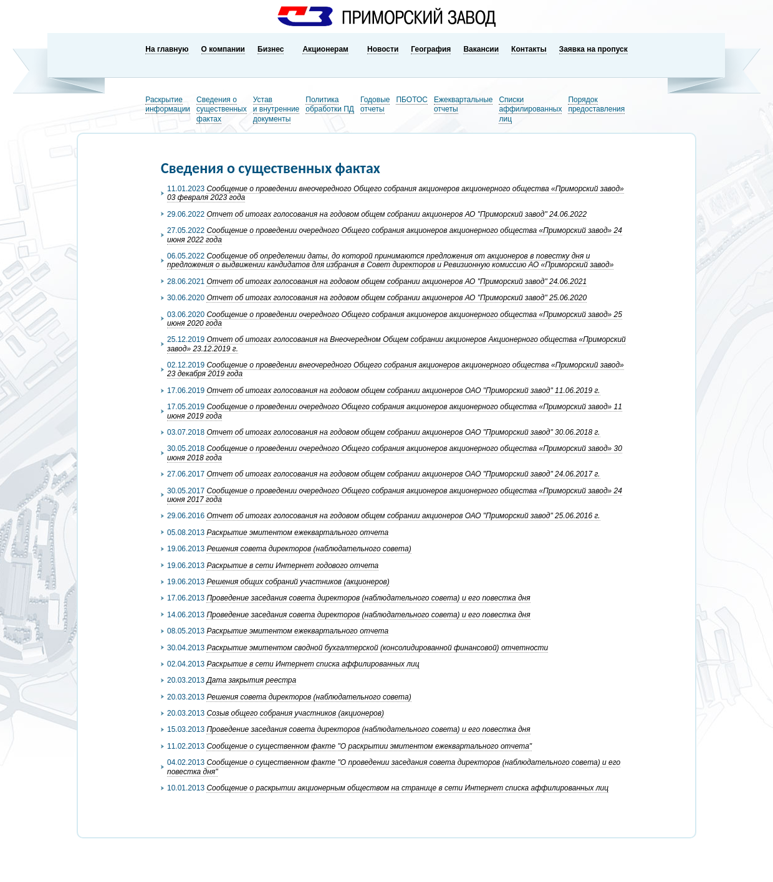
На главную (166, 49)
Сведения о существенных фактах (221, 109)
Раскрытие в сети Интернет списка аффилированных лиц (312, 664)
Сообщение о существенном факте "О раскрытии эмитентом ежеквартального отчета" (369, 746)
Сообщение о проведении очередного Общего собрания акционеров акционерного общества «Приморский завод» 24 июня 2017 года (394, 495)
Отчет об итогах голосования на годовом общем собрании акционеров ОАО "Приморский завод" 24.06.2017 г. (403, 474)
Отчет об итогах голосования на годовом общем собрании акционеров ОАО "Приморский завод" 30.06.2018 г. (403, 432)
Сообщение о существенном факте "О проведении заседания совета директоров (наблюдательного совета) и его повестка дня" (393, 766)
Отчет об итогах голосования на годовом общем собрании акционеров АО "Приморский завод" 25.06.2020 (396, 297)
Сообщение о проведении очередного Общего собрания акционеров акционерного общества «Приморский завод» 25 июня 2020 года (394, 319)
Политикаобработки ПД (329, 104)
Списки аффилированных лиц (530, 109)
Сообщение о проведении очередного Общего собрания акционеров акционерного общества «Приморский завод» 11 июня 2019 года (394, 411)
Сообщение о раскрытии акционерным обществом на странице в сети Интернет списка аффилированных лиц (407, 788)
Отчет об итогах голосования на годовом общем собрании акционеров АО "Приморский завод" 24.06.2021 (396, 281)
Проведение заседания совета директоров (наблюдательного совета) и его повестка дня (368, 598)
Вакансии (481, 49)
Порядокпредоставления (596, 104)
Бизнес (270, 49)
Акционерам (325, 49)
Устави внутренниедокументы (276, 109)
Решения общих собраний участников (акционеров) (297, 581)
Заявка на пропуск (593, 49)
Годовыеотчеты (375, 104)
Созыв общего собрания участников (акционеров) (295, 713)
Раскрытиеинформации (167, 104)
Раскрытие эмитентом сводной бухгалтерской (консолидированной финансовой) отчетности (377, 647)
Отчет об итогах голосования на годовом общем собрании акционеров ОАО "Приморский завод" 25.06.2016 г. (403, 515)
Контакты (529, 49)
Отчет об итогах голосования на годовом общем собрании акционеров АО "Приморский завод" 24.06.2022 (396, 214)
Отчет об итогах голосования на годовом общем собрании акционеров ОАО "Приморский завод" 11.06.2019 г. (403, 390)
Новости (382, 49)
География (431, 49)
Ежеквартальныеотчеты (463, 104)
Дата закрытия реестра (251, 680)
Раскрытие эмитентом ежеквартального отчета (297, 532)
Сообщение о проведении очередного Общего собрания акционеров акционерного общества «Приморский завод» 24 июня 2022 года (394, 235)
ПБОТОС (412, 99)
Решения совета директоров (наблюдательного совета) (308, 548)
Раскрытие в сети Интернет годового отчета (292, 565)
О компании (223, 49)
